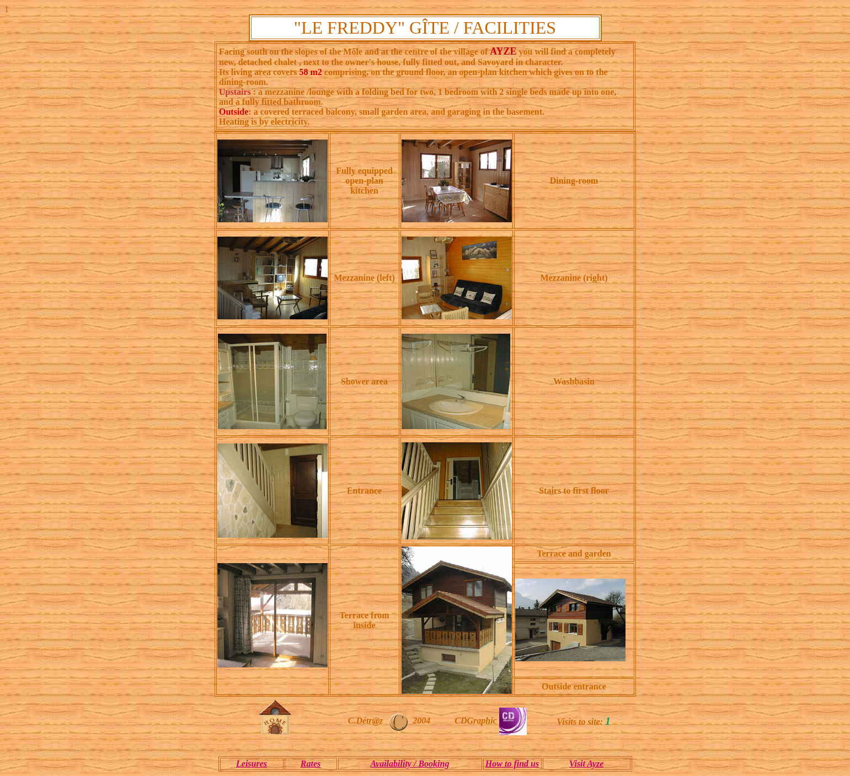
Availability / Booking (410, 763)
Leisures (251, 763)
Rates (310, 763)
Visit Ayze (586, 763)
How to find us (512, 763)
